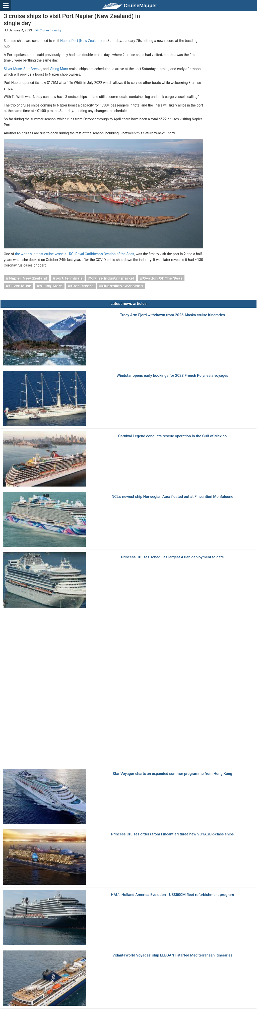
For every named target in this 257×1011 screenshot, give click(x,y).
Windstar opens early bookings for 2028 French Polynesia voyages (172, 376)
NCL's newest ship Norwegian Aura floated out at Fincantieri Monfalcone (172, 497)
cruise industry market (112, 278)
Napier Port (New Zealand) (81, 41)
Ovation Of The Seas (162, 278)
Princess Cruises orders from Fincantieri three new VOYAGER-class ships (172, 834)
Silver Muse (13, 69)
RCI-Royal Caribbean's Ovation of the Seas (101, 254)
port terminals (69, 278)
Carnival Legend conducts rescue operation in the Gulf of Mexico (172, 436)
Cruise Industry (48, 30)
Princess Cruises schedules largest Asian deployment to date (172, 557)
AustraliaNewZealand (122, 286)
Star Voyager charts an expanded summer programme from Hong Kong (172, 774)
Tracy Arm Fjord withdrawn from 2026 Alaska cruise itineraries (172, 315)
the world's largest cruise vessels (40, 254)
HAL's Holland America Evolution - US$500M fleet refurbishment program (172, 895)
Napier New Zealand (28, 278)
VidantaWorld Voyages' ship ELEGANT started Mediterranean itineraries (172, 955)
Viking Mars (58, 69)
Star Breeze (32, 69)
